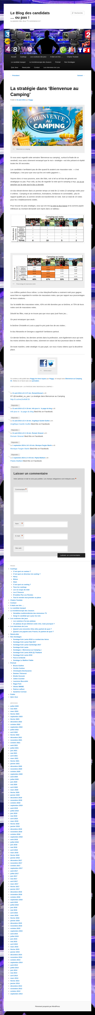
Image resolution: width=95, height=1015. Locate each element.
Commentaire (20, 489)
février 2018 (14, 855)
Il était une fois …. (56, 57)
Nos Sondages (69, 62)
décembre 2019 (16, 798)
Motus (15, 579)
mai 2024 (13, 709)
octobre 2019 (15, 803)
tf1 (11, 381)
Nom (19, 524)
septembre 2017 (16, 868)
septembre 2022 (16, 727)
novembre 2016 (16, 894)
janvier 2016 (15, 921)
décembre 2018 (16, 829)
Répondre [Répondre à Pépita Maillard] (15, 467)
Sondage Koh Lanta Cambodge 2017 (27, 645)
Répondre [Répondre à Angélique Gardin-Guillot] (15, 430)
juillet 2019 (14, 811)
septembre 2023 (16, 716)
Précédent (14, 75)
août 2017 (14, 871)
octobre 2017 (15, 866)
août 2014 (14, 965)
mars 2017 (14, 884)
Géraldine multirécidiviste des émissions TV (30, 613)
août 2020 (14, 777)
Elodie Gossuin (19, 676)
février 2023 (14, 719)
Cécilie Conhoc (19, 668)
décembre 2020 (16, 766)
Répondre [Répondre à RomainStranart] (15, 405)
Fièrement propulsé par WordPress (47, 1006)
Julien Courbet (18, 679)
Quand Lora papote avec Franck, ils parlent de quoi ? (33, 632)
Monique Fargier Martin (44, 445)
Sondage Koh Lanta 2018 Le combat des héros (31, 639)
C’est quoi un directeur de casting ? (26, 574)
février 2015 (14, 949)
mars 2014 (14, 978)
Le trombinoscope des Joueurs (40, 62)
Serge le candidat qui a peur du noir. (27, 616)
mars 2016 (14, 915)
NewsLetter (26, 67)
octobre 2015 (15, 928)
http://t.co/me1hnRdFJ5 (20, 399)
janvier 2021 (15, 764)
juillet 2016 (14, 905)
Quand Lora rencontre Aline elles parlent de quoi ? (32, 629)
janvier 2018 (15, 858)
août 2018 (14, 839)
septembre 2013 (16, 994)
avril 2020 (14, 787)
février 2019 (14, 824)
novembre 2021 (16, 740)
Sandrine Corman (19, 692)
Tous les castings (19, 587)
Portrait (57, 62)
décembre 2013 (16, 986)
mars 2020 (14, 790)
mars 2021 (14, 758)
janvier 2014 (15, 983)
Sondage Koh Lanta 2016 (22, 655)
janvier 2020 (15, 795)
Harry (15, 577)
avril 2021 (14, 756)
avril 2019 (14, 818)
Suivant (81, 75)
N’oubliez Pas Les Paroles (23, 595)
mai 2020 (13, 784)
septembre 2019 (16, 805)
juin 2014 (13, 970)
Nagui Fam (17, 684)
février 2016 (14, 918)
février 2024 (14, 714)
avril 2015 (14, 944)
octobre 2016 (15, 897)
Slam (15, 582)
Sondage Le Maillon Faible (23, 660)
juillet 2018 (14, 842)
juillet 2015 (14, 936)
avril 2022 (14, 732)
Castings (23, 57)
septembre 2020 (16, 774)
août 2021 (14, 745)
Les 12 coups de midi (21, 590)
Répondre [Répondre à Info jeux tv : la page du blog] (15, 418)
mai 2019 (13, 816)
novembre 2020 (16, 769)
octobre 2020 (15, 771)
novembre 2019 (16, 800)
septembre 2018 (16, 837)
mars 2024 (14, 711)
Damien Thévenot (19, 673)
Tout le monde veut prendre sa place (27, 597)
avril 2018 (14, 850)
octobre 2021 (15, 743)
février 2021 (14, 761)
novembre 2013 (16, 988)
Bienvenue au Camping (73, 379)
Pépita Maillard (40, 458)
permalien (35, 381)
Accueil (13, 57)
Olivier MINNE (18, 686)
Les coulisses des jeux (38, 57)
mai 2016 (13, 910)
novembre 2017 (16, 863)
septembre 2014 (16, 962)
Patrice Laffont (18, 689)
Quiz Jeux (14, 67)
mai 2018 (13, 847)
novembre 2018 (16, 832)
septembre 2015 (16, 931)
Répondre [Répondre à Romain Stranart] (15, 442)
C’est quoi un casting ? (22, 584)
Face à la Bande (19, 658)
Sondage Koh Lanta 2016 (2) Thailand (27, 652)
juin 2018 (13, 845)
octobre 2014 (15, 960)
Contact (37, 67)
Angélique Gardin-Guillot (40, 421)
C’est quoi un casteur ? (22, 571)
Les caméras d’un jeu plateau (24, 621)
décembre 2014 (16, 955)
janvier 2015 (15, 952)
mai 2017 (13, 879)
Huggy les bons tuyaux (38, 379)
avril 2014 (14, 975)
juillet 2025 (14, 706)
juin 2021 (13, 750)
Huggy (30, 100)
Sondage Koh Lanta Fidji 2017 (24, 642)
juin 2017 (13, 876)
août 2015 (14, 934)
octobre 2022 (15, 724)
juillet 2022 (14, 730)
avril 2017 (14, 881)
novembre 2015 (16, 926)
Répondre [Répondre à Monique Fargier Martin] (15, 455)
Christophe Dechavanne (22, 671)
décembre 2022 (16, 722)
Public (12, 694)
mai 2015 (13, 941)
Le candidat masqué (18, 62)
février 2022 (14, 735)
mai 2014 (13, 973)
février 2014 (14, 981)
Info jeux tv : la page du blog (42, 408)
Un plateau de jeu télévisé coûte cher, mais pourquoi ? (34, 624)
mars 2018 (14, 853)
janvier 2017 (15, 889)
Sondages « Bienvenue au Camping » (27, 650)
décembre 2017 (16, 860)
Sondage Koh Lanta (20, 647)
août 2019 (14, 808)
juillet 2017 (14, 873)
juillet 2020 (14, 779)
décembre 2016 (16, 892)
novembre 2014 (16, 957)
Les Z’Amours (18, 592)
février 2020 (14, 792)
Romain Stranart (37, 433)
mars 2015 (14, 947)
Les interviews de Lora (52, 67)
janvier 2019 (15, 826)
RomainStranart (37, 393)
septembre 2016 (16, 900)
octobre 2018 (15, 834)
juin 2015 (13, 939)
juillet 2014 (14, 968)
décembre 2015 (16, 923)
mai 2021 (13, 753)
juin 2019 (13, 813)
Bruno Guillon (18, 666)
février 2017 (14, 886)
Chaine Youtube (72, 57)
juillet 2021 (14, 748)
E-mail (19, 536)
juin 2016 (13, 907)
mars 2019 (14, 821)
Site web (18, 548)
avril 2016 (14, 913)
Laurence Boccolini (20, 681)
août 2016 (14, 902)
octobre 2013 (15, 991)
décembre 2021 (16, 737)
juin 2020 (13, 782)
